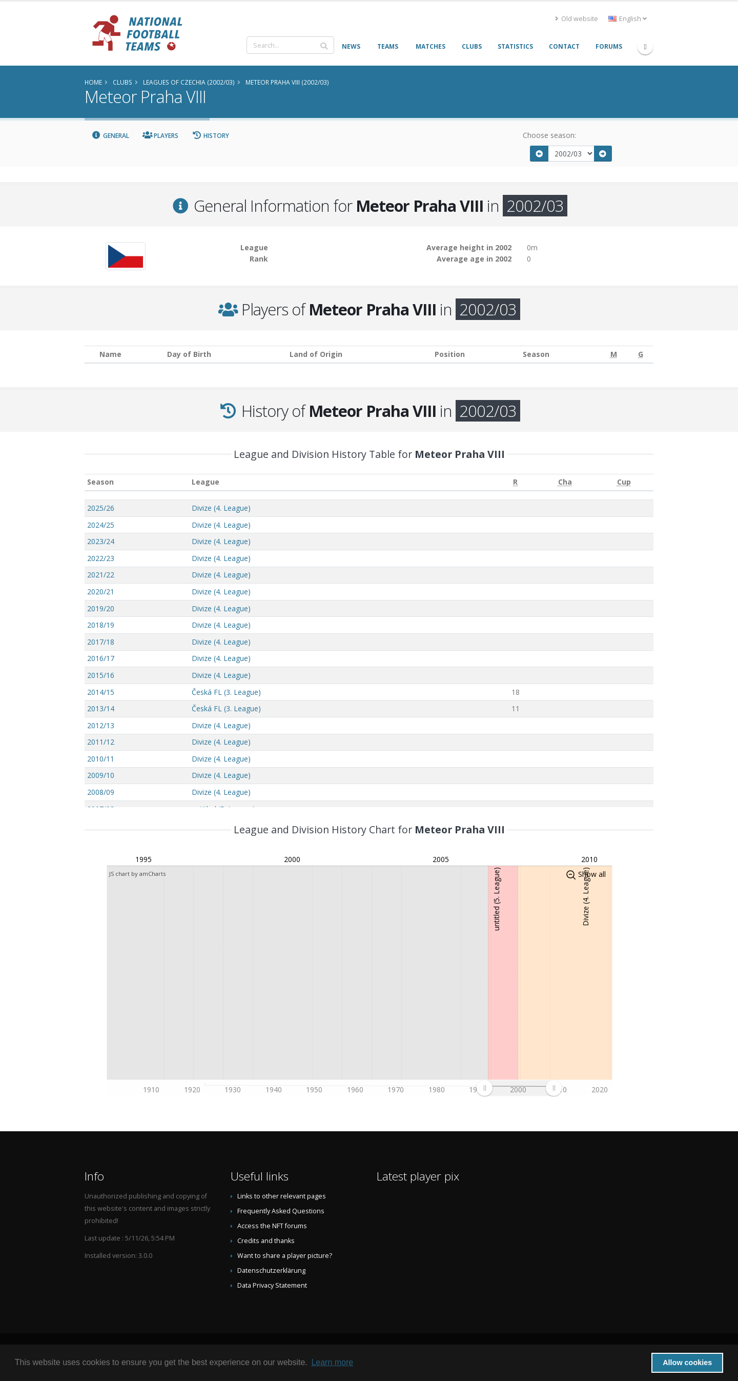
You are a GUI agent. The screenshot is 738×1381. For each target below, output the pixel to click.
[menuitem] (519, 1088)
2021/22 (100, 574)
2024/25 (100, 525)
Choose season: (549, 135)
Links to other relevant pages (281, 1196)
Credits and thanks (266, 1240)
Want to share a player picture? (284, 1255)
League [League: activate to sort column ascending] (205, 482)
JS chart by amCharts (137, 873)
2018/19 (100, 625)
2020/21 (100, 591)
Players (160, 135)
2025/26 (100, 508)
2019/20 (100, 608)
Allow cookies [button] (687, 1362)
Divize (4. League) (221, 508)
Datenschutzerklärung (271, 1270)
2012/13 (100, 725)
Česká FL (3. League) (226, 692)
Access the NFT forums (272, 1226)
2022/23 (100, 558)
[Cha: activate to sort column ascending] (564, 482)
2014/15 (100, 692)
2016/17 (100, 658)
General (110, 135)
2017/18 (100, 642)
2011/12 (100, 742)
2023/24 (100, 541)
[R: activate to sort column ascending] (516, 482)
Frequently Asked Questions (280, 1211)
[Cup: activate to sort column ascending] (623, 482)
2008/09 (100, 792)
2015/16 (100, 675)
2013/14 (100, 708)
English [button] (627, 18)
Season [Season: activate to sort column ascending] (100, 482)
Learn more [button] (332, 1362)
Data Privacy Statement (272, 1285)
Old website (576, 18)
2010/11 (100, 759)
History (210, 135)
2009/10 (100, 775)
